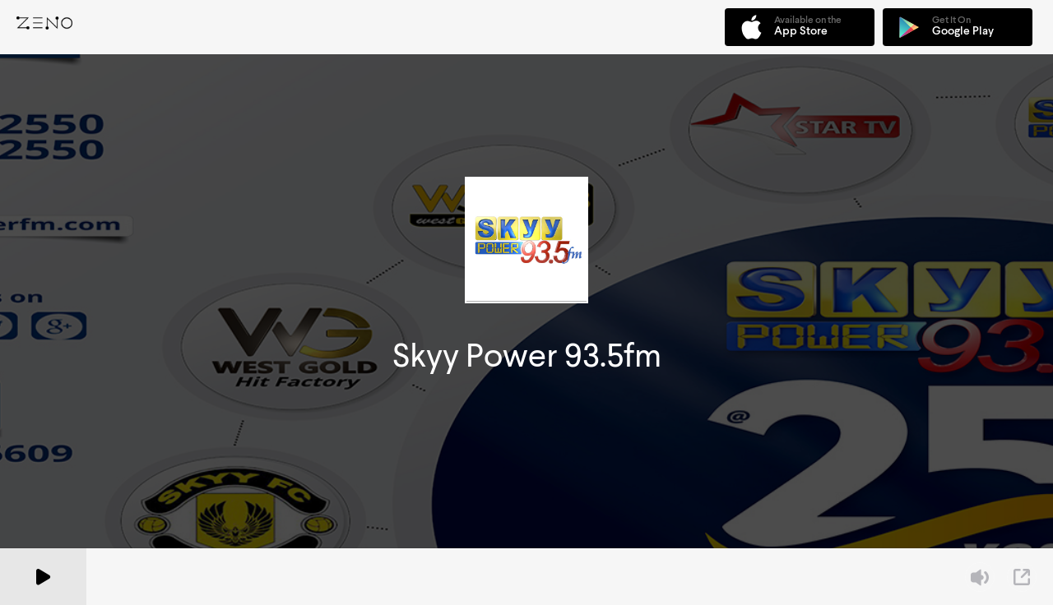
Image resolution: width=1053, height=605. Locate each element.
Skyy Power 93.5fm (526, 355)
